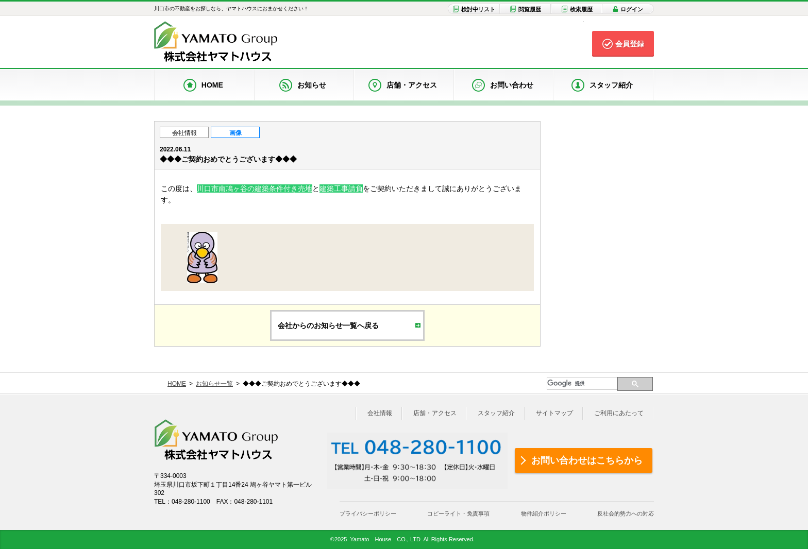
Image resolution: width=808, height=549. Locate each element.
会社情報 (184, 132)
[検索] (582, 383)
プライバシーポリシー (368, 513)
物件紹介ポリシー (543, 513)
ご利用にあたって (619, 413)
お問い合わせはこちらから (587, 460)
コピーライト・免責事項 (458, 513)
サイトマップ (554, 413)
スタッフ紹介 (496, 413)
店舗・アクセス (435, 413)
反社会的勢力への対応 (625, 513)
